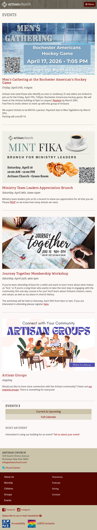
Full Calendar (48, 417)
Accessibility (13, 524)
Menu (89, 4)
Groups (8, 494)
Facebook (8, 510)
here (46, 304)
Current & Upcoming (48, 411)
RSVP (13, 202)
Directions (57, 477)
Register (57, 100)
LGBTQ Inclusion (41, 524)
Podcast (56, 483)
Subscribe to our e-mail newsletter (22, 515)
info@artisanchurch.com (14, 462)
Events (7, 500)
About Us (9, 477)
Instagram (23, 510)
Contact (56, 494)
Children (8, 488)
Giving (55, 488)
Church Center (13, 467)
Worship (8, 482)
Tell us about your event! (67, 434)
